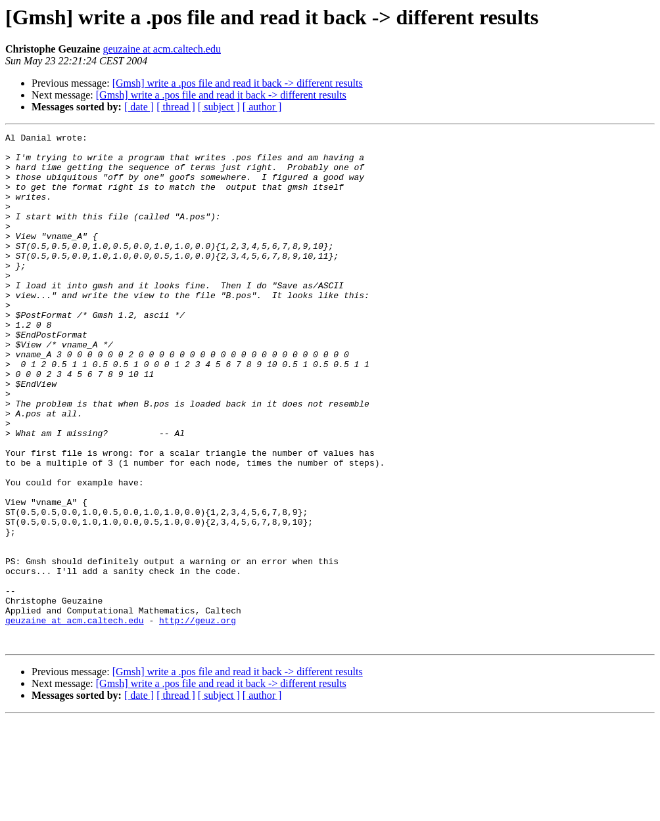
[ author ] (262, 106)
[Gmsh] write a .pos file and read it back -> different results (237, 83)
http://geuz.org (197, 718)
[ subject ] (219, 106)
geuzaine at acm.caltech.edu (161, 49)
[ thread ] (175, 106)
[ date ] (139, 106)
